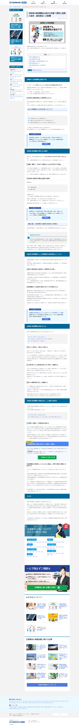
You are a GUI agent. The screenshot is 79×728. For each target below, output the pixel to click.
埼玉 (13, 76)
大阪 (48, 542)
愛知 (27, 556)
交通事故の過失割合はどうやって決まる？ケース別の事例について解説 (46, 312)
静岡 (30, 556)
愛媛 (51, 548)
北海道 (28, 542)
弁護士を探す (33, 2)
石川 (36, 551)
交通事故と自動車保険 (13, 708)
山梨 (30, 551)
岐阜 (33, 556)
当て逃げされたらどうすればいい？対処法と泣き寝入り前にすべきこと (63, 647)
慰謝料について (44, 2)
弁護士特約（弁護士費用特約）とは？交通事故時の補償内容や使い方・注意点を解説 (41, 606)
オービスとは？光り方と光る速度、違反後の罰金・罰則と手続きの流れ (41, 657)
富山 (39, 551)
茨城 (20, 76)
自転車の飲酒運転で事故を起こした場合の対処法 (37, 65)
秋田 (37, 542)
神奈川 (15, 76)
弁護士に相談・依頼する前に (22, 708)
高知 (54, 548)
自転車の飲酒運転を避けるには (34, 63)
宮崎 (56, 553)
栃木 (37, 701)
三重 (36, 556)
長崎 (62, 553)
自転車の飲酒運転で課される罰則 (34, 59)
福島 (46, 542)
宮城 (40, 542)
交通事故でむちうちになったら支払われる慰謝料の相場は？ (41, 629)
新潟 (27, 551)
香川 (21, 91)
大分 (54, 553)
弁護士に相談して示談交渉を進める (38, 414)
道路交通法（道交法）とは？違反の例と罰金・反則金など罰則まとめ (45, 137)
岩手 (34, 542)
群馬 (39, 701)
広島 (11, 91)
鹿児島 (48, 554)
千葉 (18, 76)
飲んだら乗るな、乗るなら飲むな (37, 336)
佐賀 (59, 553)
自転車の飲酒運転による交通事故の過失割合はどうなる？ (38, 61)
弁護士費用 (64, 2)
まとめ (30, 67)
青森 (31, 542)
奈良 (54, 542)
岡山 (13, 91)
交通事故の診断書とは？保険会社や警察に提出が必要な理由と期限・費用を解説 (63, 666)
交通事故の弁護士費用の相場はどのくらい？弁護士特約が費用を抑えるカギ (63, 617)
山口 (15, 91)
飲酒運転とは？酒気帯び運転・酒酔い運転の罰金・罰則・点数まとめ (45, 211)
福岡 (48, 553)
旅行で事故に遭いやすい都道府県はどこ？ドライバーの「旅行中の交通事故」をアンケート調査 (63, 657)
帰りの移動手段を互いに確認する (37, 341)
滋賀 (59, 542)
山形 (43, 542)
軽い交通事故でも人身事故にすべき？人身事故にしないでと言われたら (63, 676)
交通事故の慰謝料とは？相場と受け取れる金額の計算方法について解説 (63, 606)
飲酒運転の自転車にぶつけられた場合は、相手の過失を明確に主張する (45, 416)
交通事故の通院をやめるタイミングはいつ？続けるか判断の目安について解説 (41, 666)
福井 (42, 551)
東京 (11, 76)
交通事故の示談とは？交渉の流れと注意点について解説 (41, 617)
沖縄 (51, 554)
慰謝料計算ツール (54, 2)
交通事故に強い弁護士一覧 (34, 70)
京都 (51, 542)
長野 (33, 551)
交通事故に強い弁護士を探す (45, 587)
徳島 (48, 548)
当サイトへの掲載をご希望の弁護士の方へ (16, 715)
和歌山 (63, 542)
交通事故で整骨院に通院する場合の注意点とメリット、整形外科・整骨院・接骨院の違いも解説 (41, 676)
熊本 (51, 553)
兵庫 (56, 542)
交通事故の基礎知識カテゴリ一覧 (45, 685)
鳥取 (17, 91)
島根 (19, 91)
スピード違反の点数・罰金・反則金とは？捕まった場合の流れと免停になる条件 (41, 647)
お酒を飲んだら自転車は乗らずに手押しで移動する (41, 338)
